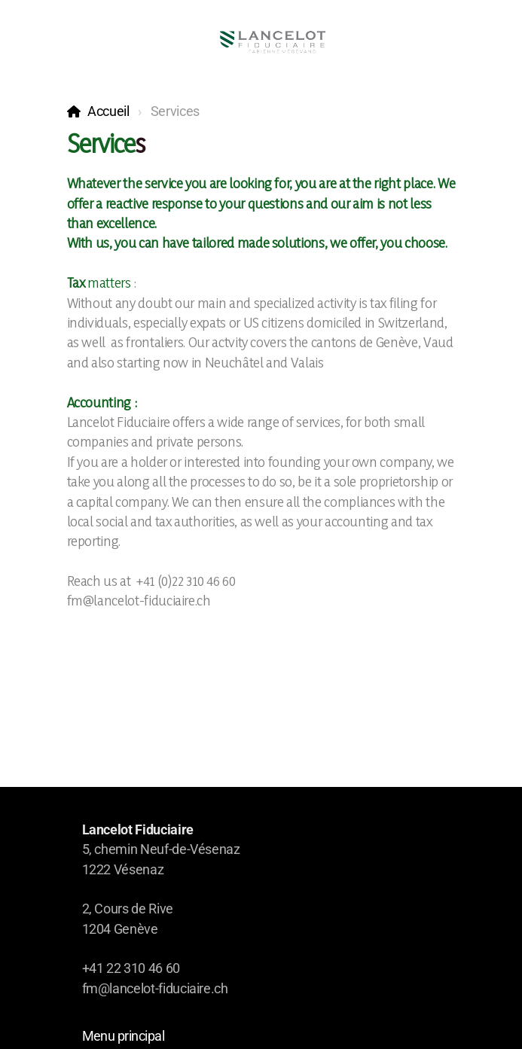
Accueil (108, 111)
